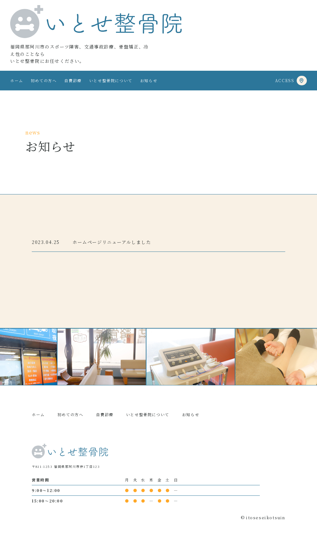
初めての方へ (44, 80)
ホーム (16, 80)
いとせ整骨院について (110, 80)
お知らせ (148, 80)
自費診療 (72, 80)
